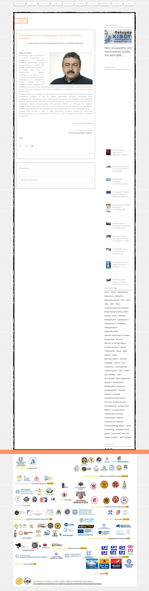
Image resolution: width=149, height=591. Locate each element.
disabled (121, 390)
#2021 (107, 292)
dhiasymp (121, 386)
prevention (115, 433)
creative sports (110, 370)
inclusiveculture (118, 410)
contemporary (121, 367)
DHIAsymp (121, 323)
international (109, 417)
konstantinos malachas (114, 421)
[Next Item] (128, 36)
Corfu (114, 315)
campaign (108, 363)
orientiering (109, 429)
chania (117, 363)
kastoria (120, 417)
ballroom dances (111, 359)
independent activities (113, 414)
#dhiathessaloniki (111, 300)
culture (127, 370)
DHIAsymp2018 (110, 327)
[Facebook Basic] (105, 449)
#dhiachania (123, 292)
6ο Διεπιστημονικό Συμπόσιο (116, 312)
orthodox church (123, 429)
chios (123, 363)
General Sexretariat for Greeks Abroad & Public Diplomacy (118, 335)
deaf (119, 374)
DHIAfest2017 (123, 319)
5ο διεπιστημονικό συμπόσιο (116, 308)
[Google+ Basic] (111, 449)
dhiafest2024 (109, 386)
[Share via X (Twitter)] (26, 146)
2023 (21, 138)
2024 (106, 304)
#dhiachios (109, 296)
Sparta (123, 347)
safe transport (125, 437)
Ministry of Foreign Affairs (115, 343)
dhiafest (107, 382)
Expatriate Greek (111, 331)
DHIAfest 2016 (110, 319)
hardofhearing (110, 406)
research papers (111, 437)
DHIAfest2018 (110, 323)
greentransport (119, 402)
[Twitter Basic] (108, 449)
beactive (123, 359)
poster (107, 433)
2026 (117, 304)
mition (128, 425)
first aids (108, 402)
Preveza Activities (111, 347)
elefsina (107, 394)
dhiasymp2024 (110, 390)
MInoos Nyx (109, 339)
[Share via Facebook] (20, 146)
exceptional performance (114, 398)
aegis (125, 351)
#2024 (113, 292)
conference (109, 367)
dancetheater (110, 374)
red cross (126, 433)
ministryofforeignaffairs (114, 425)
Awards (107, 315)
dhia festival (109, 378)
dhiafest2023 (118, 382)
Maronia (119, 339)
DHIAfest (121, 315)
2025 (112, 304)
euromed (116, 394)
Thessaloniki (109, 351)
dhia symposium (123, 378)
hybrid (107, 410)
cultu (120, 370)
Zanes (118, 351)
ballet (114, 355)
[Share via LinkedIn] (32, 146)
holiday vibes (123, 406)
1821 (123, 300)
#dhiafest (119, 296)
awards (107, 355)
